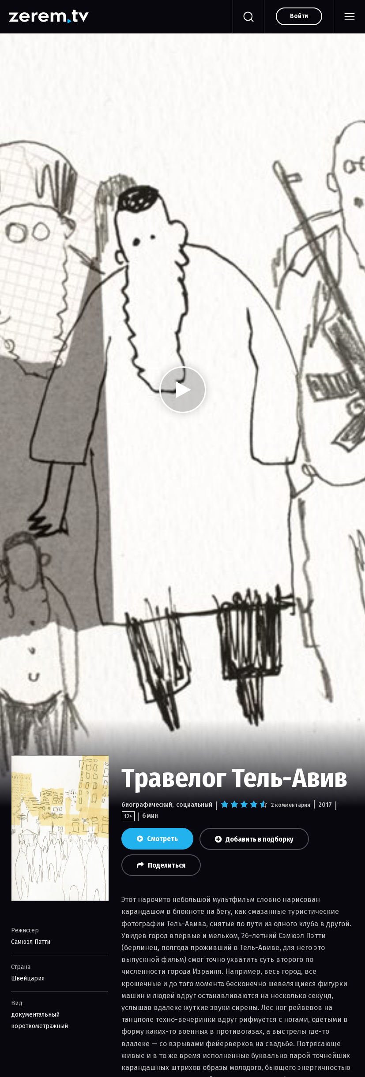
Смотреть (157, 839)
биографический (146, 805)
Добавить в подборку (254, 839)
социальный (194, 805)
